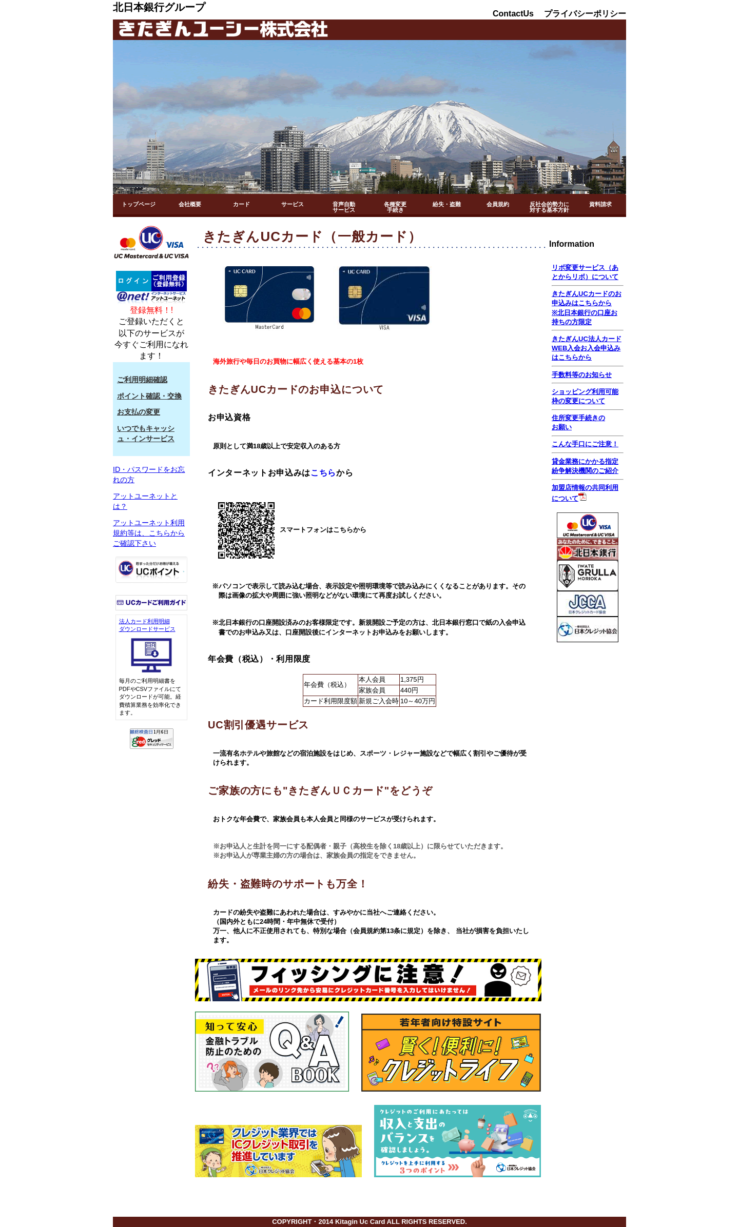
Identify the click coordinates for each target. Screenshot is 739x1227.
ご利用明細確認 (142, 379)
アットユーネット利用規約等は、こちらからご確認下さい (149, 533)
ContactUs (513, 13)
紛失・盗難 (447, 204)
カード (241, 204)
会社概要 (190, 204)
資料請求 (600, 204)
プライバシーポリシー (585, 13)
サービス (292, 204)
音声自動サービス (344, 207)
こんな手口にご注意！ (585, 444)
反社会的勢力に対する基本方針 (549, 207)
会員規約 (498, 204)
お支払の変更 (138, 412)
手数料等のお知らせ (582, 375)
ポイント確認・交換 (149, 396)
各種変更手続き (395, 207)
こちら (323, 472)
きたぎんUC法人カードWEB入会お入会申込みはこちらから (586, 348)
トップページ (138, 204)
